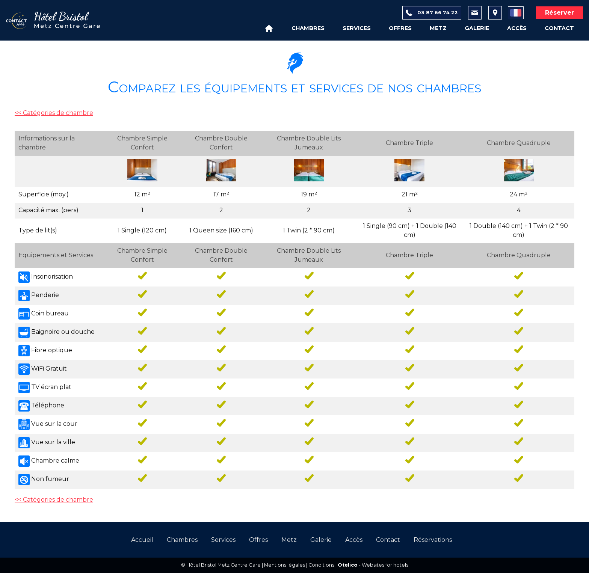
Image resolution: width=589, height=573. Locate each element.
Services (357, 28)
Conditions (321, 565)
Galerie (477, 28)
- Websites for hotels (373, 565)
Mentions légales (284, 565)
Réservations (433, 539)
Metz (438, 28)
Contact (559, 28)
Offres (400, 28)
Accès (517, 28)
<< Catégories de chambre (54, 112)
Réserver (559, 12)
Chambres (308, 28)
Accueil (142, 539)
